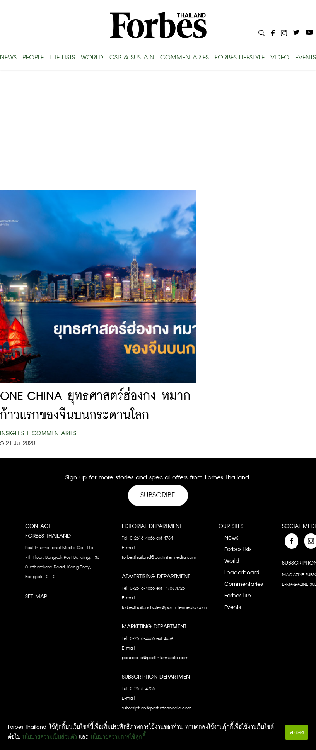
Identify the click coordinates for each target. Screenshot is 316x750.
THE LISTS (62, 57)
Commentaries (54, 433)
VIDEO (279, 57)
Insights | (15, 433)
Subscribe (157, 495)
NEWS (8, 57)
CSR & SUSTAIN (131, 57)
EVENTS (305, 57)
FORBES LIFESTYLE (240, 57)
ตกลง (296, 732)
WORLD (92, 57)
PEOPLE (33, 57)
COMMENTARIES (184, 57)
